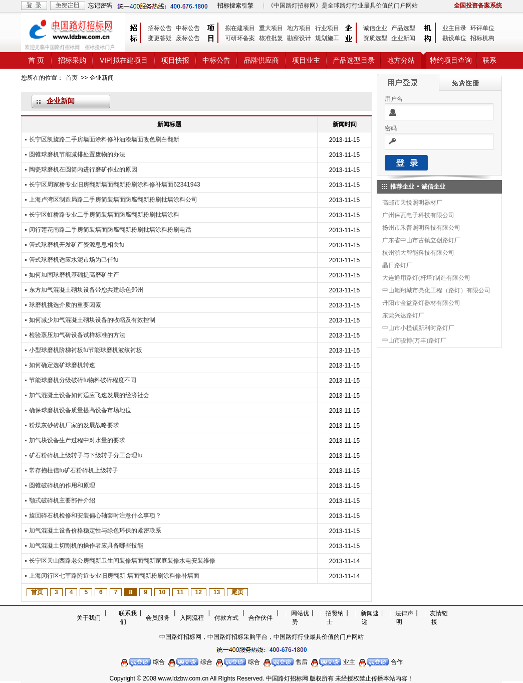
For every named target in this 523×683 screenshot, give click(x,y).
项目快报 (175, 60)
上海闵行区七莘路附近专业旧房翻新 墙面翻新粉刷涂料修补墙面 (114, 575)
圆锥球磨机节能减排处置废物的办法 (77, 154)
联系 (489, 60)
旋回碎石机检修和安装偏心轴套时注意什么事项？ (95, 515)
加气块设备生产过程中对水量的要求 (77, 440)
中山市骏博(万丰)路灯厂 (414, 340)
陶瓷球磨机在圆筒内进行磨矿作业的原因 (83, 169)
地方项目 (299, 28)
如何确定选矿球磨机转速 (62, 365)
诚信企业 (375, 28)
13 (216, 592)
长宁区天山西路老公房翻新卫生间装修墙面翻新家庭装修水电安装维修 (122, 560)
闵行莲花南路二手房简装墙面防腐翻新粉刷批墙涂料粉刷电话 (110, 229)
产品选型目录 (354, 60)
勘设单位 (454, 38)
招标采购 (72, 60)
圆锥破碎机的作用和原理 (62, 485)
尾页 (237, 592)
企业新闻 (403, 38)
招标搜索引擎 (235, 5)
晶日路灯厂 (397, 265)
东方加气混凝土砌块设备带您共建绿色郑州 (86, 289)
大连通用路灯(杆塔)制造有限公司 (426, 277)
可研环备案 (240, 38)
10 (162, 592)
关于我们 (89, 617)
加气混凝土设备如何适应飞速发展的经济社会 (89, 395)
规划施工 (327, 38)
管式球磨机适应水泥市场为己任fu (73, 259)
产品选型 (403, 28)
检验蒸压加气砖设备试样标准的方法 (77, 334)
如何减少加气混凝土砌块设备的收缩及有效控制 (92, 319)
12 (198, 592)
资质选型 (375, 38)
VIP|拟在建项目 (124, 60)
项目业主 (306, 60)
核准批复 (271, 38)
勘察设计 (299, 38)
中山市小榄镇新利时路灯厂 (418, 327)
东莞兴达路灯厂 (403, 315)
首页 (72, 77)
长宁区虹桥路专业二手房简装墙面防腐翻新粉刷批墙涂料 (104, 214)
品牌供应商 (261, 60)
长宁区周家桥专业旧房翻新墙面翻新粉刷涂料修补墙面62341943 (114, 184)
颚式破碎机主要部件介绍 (62, 500)
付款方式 (226, 617)
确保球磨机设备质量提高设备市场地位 (80, 410)
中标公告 (188, 28)
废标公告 (188, 38)
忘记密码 (100, 5)
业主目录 (454, 28)
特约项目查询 (451, 60)
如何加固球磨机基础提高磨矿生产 (74, 274)
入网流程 (192, 617)
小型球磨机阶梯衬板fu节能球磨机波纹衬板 (85, 350)
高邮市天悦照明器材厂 (412, 202)
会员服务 (158, 617)
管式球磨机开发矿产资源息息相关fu (76, 244)
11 (180, 592)
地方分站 (401, 60)
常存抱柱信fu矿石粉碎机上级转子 (73, 470)
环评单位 (482, 28)
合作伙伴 (260, 617)
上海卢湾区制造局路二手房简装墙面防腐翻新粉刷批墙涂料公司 (113, 199)
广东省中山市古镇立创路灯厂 (421, 240)
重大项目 (271, 28)
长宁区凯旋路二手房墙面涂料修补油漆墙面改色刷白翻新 (104, 139)
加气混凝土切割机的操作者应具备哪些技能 (86, 545)
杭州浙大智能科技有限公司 (418, 252)
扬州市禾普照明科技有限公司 (421, 227)
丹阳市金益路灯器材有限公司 (421, 302)
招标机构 (482, 38)
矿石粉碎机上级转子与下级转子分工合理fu (85, 455)
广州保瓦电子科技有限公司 (418, 215)
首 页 (36, 60)
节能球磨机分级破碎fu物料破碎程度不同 (82, 380)
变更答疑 (160, 38)
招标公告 (160, 28)
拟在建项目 (240, 28)
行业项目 (327, 28)
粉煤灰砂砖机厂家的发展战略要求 (74, 425)
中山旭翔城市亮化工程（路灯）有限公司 (436, 290)
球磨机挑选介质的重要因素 (65, 304)
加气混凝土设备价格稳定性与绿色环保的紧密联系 (95, 530)
